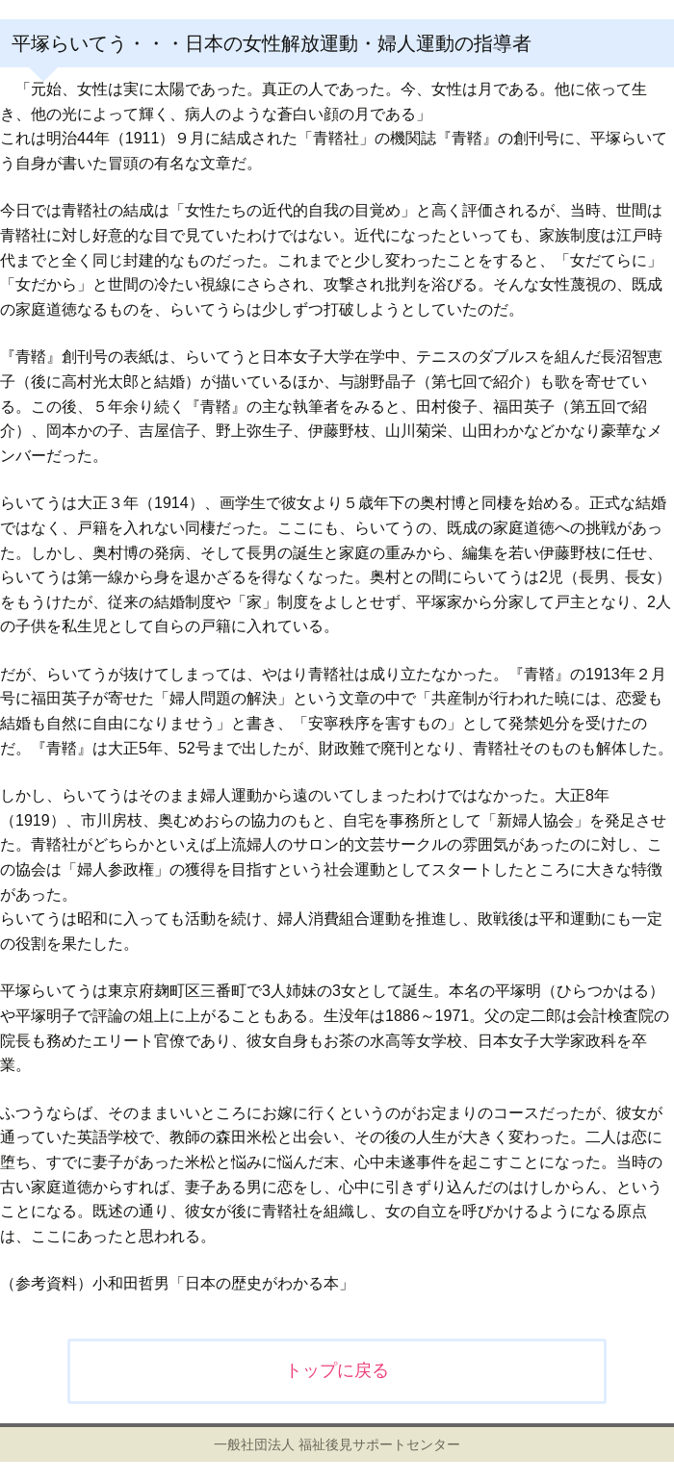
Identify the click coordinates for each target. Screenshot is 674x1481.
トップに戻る (337, 1370)
